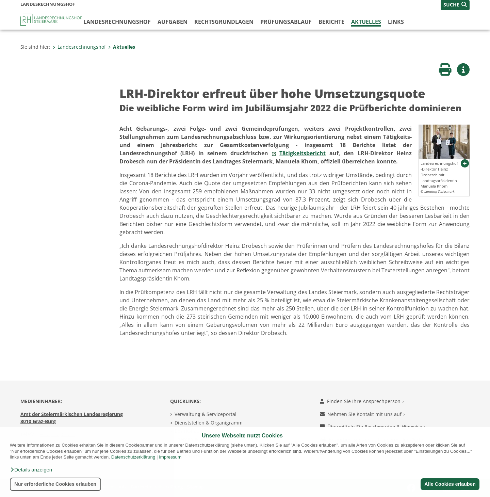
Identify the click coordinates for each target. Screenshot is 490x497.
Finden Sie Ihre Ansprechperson (362, 401)
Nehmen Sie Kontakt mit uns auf (362, 414)
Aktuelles (366, 22)
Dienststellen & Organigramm (209, 422)
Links (396, 22)
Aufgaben (172, 22)
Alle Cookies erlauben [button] (449, 484)
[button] (31, 469)
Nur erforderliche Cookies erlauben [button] (55, 484)
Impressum (170, 457)
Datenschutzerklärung (133, 457)
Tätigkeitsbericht (302, 153)
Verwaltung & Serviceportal (205, 414)
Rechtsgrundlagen (224, 22)
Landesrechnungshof (117, 22)
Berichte (331, 22)
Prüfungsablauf (286, 22)
